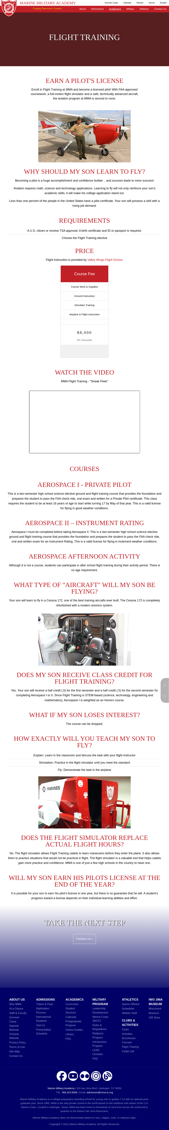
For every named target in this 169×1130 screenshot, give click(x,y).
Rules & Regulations (99, 1027)
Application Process (42, 1010)
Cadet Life (128, 1051)
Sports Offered (130, 1004)
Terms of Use (17, 1046)
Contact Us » (84, 939)
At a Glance (16, 1008)
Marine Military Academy (48, 3)
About (82, 8)
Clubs (125, 1029)
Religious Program (97, 1035)
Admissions (97, 8)
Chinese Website (14, 1036)
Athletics (144, 8)
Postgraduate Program (73, 1023)
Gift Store (154, 1017)
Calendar (127, 3)
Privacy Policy (17, 1042)
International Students (43, 1018)
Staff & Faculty (18, 1013)
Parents (139, 3)
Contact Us (160, 8)
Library (70, 1034)
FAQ (68, 1038)
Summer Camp (111, 3)
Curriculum (72, 1004)
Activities (127, 1033)
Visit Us (40, 1025)
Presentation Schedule (43, 1031)
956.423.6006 (69, 1092)
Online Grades (74, 1029)
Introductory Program (99, 1043)
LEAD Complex (97, 1052)
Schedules (128, 1008)
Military (130, 8)
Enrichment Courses (128, 1040)
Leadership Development (100, 1010)
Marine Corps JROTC (100, 1018)
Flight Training (130, 1046)
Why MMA (15, 1004)
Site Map (14, 1051)
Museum (154, 1013)
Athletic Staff (129, 1013)
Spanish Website (14, 1027)
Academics (115, 8)
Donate (163, 3)
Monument (155, 1008)
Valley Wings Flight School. (105, 259)
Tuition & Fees (44, 1004)
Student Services (71, 1010)
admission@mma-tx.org (100, 1092)
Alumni (152, 3)
